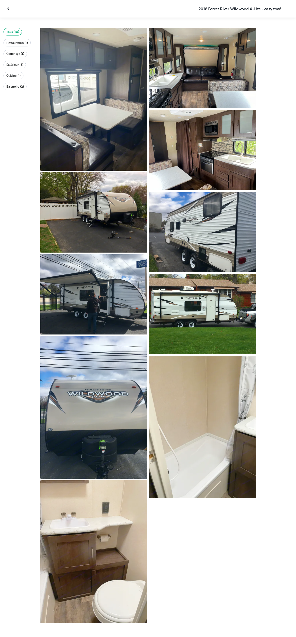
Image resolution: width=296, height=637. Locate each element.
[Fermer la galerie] (9, 9)
